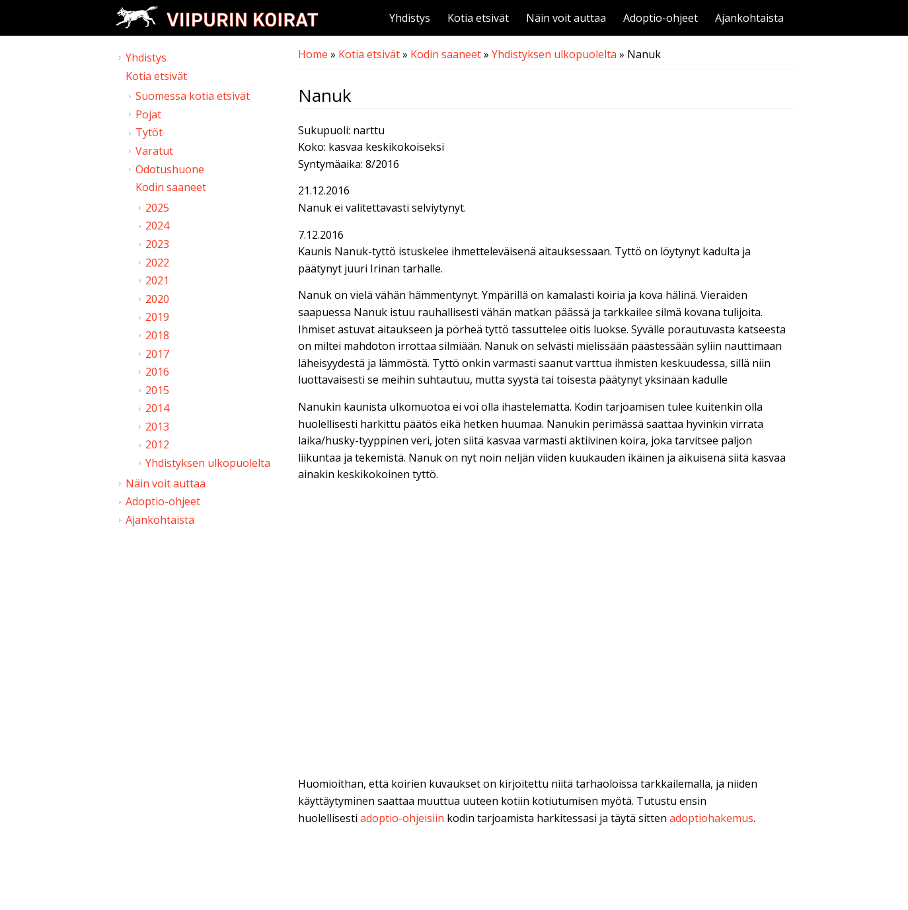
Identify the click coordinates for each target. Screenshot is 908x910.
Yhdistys (409, 18)
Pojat (148, 114)
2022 (157, 262)
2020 (157, 299)
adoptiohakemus (711, 818)
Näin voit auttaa (566, 18)
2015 (157, 390)
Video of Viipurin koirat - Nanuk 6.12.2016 (545, 632)
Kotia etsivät (478, 18)
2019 (157, 317)
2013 (157, 426)
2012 (157, 444)
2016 (157, 371)
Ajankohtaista (749, 18)
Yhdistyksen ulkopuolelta (554, 54)
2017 (157, 354)
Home (313, 54)
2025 (157, 207)
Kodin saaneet (445, 54)
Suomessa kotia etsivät (192, 96)
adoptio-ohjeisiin (402, 818)
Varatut (154, 151)
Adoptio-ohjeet (660, 18)
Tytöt (149, 132)
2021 (157, 280)
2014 (157, 408)
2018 (157, 335)
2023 (157, 244)
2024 (157, 225)
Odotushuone (169, 169)
